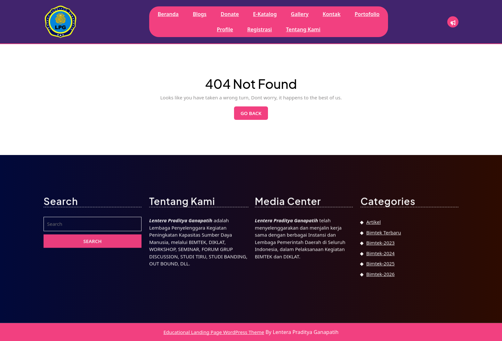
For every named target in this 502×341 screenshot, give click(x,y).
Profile (225, 29)
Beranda (168, 14)
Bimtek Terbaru (383, 294)
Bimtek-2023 (380, 304)
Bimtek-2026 (380, 335)
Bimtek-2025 (380, 325)
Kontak (332, 14)
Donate (230, 14)
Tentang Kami (303, 29)
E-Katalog (265, 14)
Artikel (373, 283)
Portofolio (367, 14)
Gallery (300, 14)
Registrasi (259, 29)
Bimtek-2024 (380, 314)
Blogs (199, 14)
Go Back (254, 114)
